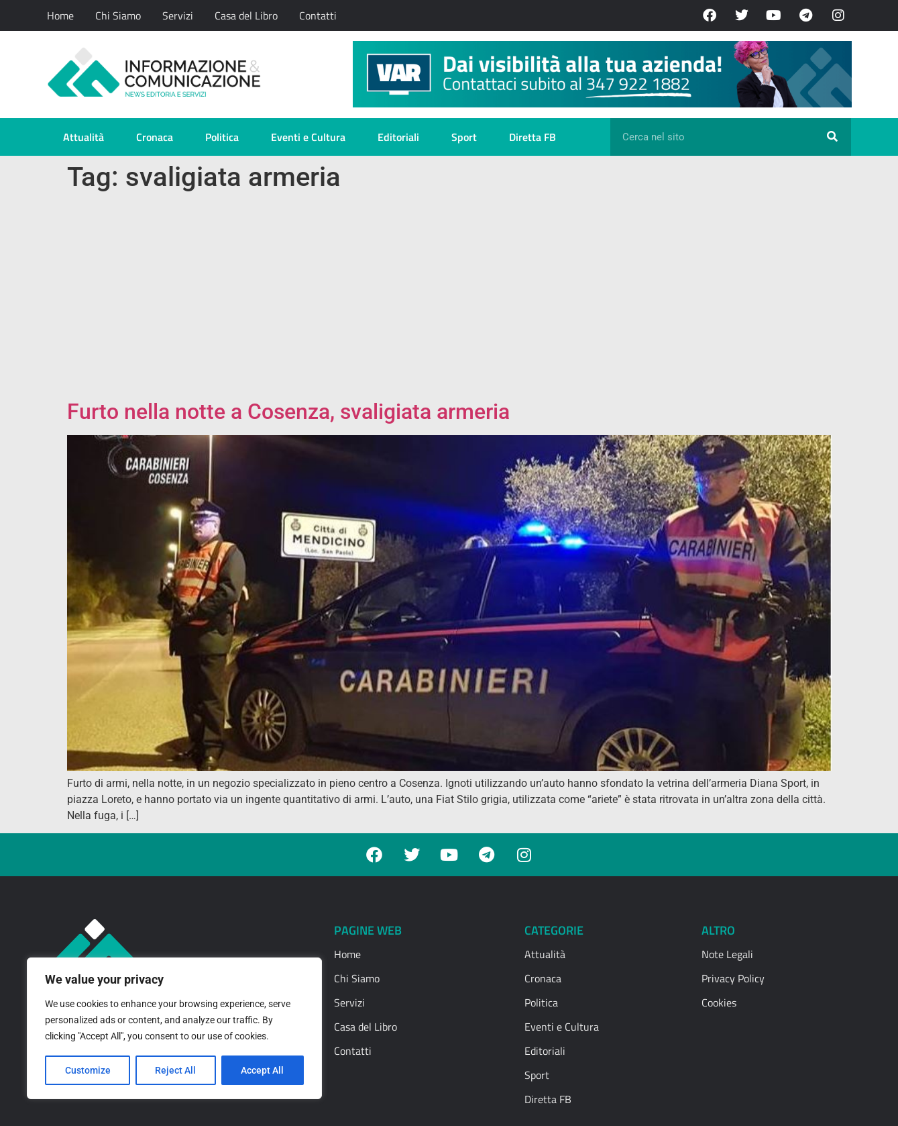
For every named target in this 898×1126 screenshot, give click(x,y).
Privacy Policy (733, 978)
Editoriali (398, 137)
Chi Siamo (118, 15)
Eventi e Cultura (308, 137)
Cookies (718, 1002)
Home (60, 15)
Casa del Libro (246, 15)
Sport (464, 137)
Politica (222, 137)
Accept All (262, 1070)
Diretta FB (532, 137)
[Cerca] (832, 137)
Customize (88, 1070)
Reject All (176, 1070)
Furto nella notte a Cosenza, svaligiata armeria (288, 411)
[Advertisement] (449, 298)
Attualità (83, 137)
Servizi (177, 15)
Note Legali (727, 954)
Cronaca (154, 137)
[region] (174, 1028)
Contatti (318, 15)
